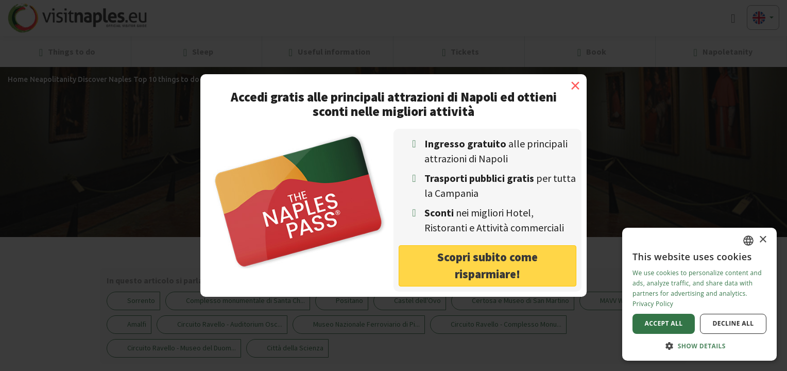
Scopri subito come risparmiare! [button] (487, 265)
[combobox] (748, 240)
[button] (699, 345)
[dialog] (699, 294)
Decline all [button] (733, 323)
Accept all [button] (664, 323)
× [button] (762, 240)
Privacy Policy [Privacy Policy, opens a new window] (652, 303)
